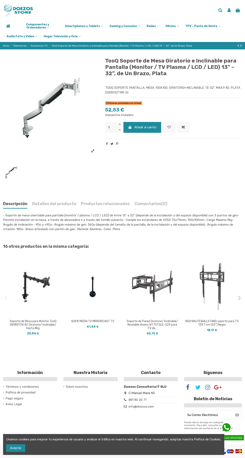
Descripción (15, 203)
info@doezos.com (141, 406)
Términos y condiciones (22, 387)
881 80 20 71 (137, 400)
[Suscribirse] (237, 415)
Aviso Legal (14, 404)
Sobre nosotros (77, 387)
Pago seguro (14, 398)
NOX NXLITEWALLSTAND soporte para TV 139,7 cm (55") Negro (212, 322)
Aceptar (15, 448)
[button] (37, 26)
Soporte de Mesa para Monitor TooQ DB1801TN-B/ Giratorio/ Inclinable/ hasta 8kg (33, 324)
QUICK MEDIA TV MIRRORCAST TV (92, 321)
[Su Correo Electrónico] (208, 415)
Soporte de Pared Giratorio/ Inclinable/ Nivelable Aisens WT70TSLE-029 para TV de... (152, 324)
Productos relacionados (105, 203)
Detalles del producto (54, 203)
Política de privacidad (20, 392)
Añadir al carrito (142, 127)
